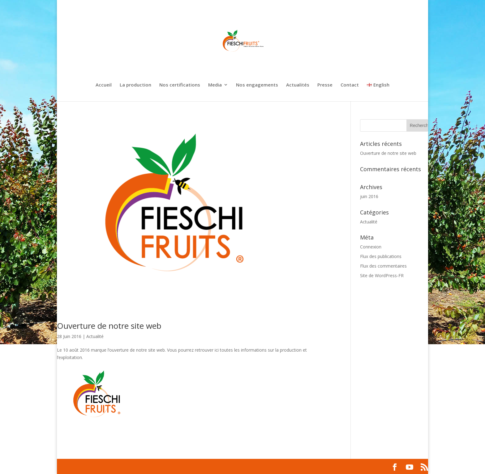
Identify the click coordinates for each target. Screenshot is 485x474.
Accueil (104, 85)
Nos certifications (179, 85)
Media (215, 85)
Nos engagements (257, 85)
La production (135, 85)
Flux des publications (380, 256)
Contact (350, 85)
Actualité (95, 336)
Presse (325, 85)
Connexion (370, 247)
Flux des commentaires (383, 266)
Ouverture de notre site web (109, 325)
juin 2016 (369, 196)
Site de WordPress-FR (382, 275)
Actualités (297, 85)
